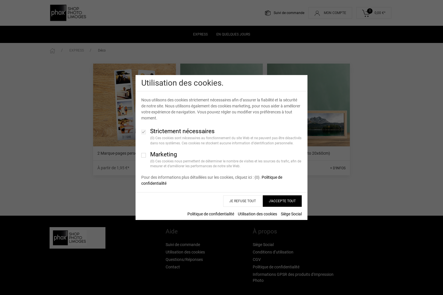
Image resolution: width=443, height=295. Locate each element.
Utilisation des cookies (257, 214)
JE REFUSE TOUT (242, 201)
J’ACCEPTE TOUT (282, 201)
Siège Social (291, 214)
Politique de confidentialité (210, 214)
